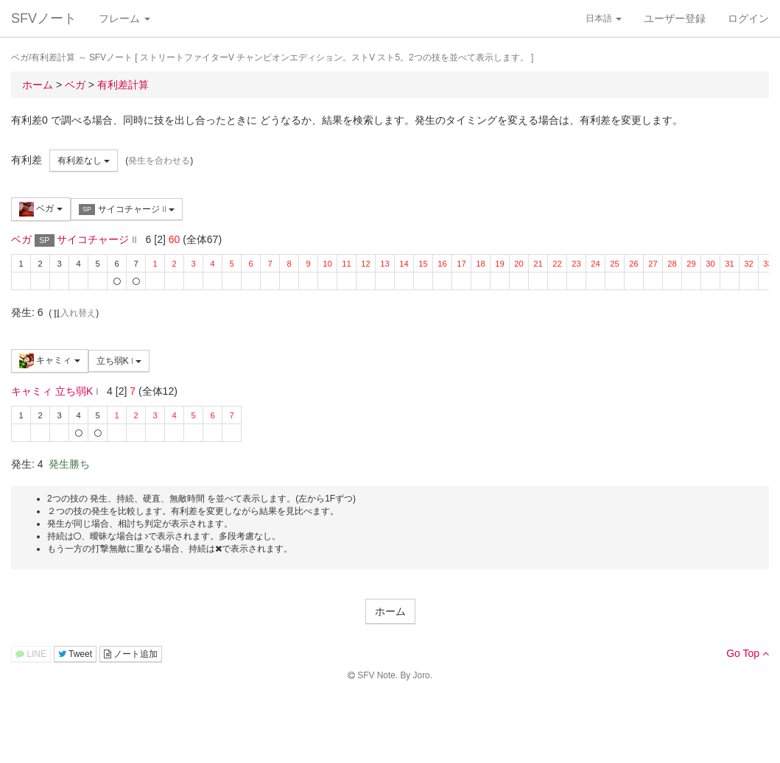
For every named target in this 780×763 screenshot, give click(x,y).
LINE (30, 654)
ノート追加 (131, 654)
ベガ (41, 209)
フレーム (124, 18)
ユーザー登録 (675, 18)
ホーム (390, 611)
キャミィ (49, 361)
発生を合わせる (159, 160)
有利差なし (83, 160)
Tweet (75, 654)
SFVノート (44, 18)
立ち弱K (119, 361)
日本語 (604, 18)
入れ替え (74, 313)
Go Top (747, 653)
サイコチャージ (127, 209)
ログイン (748, 18)
